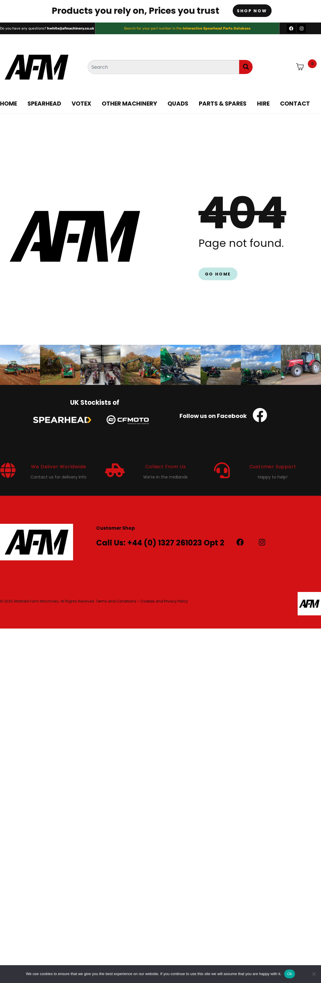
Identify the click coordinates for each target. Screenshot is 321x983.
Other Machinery (129, 103)
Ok (289, 974)
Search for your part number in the (187, 28)
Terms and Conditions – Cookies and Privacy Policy (142, 601)
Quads (178, 103)
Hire (263, 103)
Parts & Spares (222, 103)
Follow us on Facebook (213, 416)
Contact (295, 103)
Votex (81, 103)
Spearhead (44, 103)
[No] (314, 974)
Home (8, 103)
